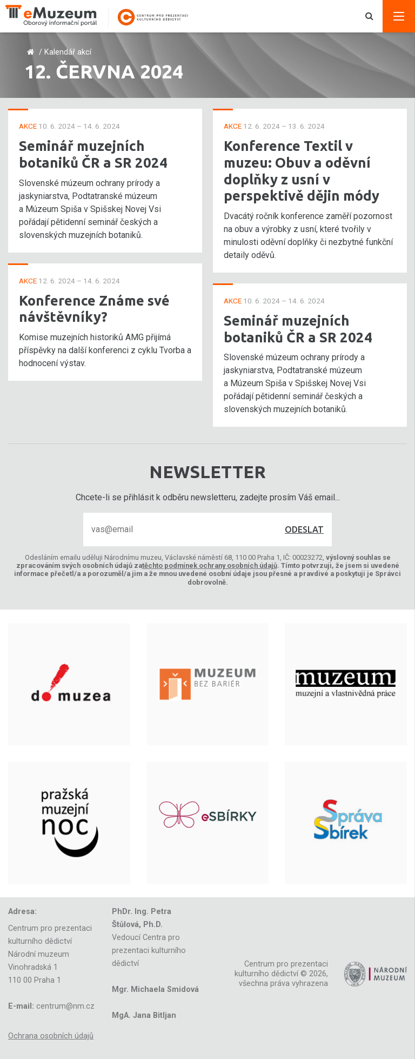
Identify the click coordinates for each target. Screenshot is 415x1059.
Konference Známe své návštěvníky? (94, 309)
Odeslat (304, 529)
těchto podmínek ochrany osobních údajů (209, 565)
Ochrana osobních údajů (50, 1036)
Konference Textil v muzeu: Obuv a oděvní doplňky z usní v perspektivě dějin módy (301, 170)
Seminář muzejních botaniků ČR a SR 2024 (93, 154)
